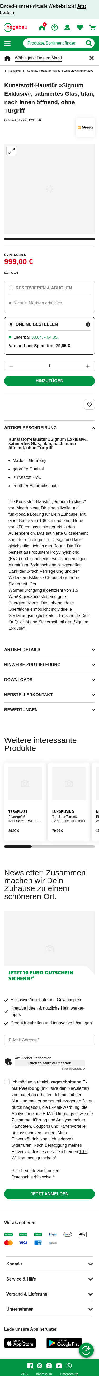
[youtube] (59, 1365)
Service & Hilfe (21, 1279)
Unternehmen (20, 1309)
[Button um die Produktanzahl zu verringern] (8, 366)
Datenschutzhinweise (31, 1177)
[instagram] (49, 1365)
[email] (49, 1040)
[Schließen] (91, 58)
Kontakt (14, 1264)
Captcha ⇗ (73, 1068)
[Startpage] (15, 27)
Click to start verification (49, 1063)
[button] (7, 43)
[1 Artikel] (49, 366)
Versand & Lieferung (27, 1294)
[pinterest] (39, 1365)
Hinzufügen (49, 381)
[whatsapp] (69, 1365)
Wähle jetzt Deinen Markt (38, 58)
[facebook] (30, 1365)
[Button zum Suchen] (89, 43)
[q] (53, 43)
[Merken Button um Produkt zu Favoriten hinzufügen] (89, 404)
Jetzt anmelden (49, 1194)
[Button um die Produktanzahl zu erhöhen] (90, 366)
